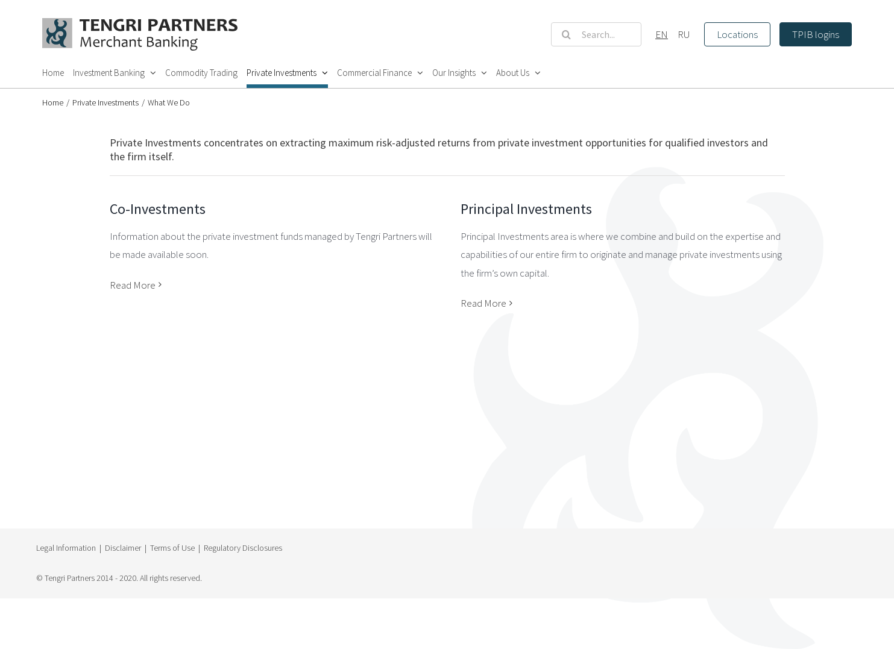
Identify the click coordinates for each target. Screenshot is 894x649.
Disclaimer (123, 547)
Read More (133, 285)
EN (661, 34)
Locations (737, 34)
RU (684, 34)
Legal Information (66, 547)
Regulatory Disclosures (243, 547)
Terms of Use (172, 547)
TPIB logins (815, 34)
